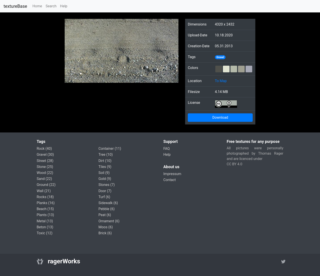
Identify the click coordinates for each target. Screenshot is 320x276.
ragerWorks (64, 261)
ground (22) (46, 185)
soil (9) (104, 173)
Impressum (172, 174)
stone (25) (45, 167)
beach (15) (45, 209)
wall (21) (44, 191)
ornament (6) (109, 221)
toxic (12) (44, 233)
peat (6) (104, 215)
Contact (169, 180)
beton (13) (45, 227)
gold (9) (104, 179)
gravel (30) (45, 154)
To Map (221, 81)
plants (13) (45, 215)
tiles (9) (104, 167)
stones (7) (106, 185)
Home (37, 6)
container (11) (109, 148)
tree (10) (105, 154)
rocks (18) (45, 197)
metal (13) (45, 221)
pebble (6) (106, 209)
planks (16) (46, 203)
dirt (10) (104, 161)
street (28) (45, 161)
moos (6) (105, 227)
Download (220, 117)
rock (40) (44, 148)
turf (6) (104, 197)
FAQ (166, 148)
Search (51, 6)
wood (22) (45, 173)
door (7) (104, 191)
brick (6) (105, 233)
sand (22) (44, 179)
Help (63, 6)
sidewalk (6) (108, 203)
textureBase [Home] (15, 6)
